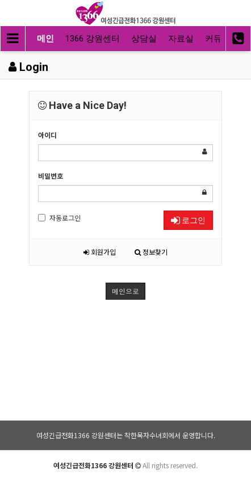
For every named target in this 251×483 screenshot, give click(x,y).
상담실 (144, 38)
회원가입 (99, 252)
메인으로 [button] (125, 291)
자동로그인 (59, 217)
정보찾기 (151, 252)
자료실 (181, 38)
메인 (45, 38)
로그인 (188, 220)
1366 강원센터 (92, 38)
